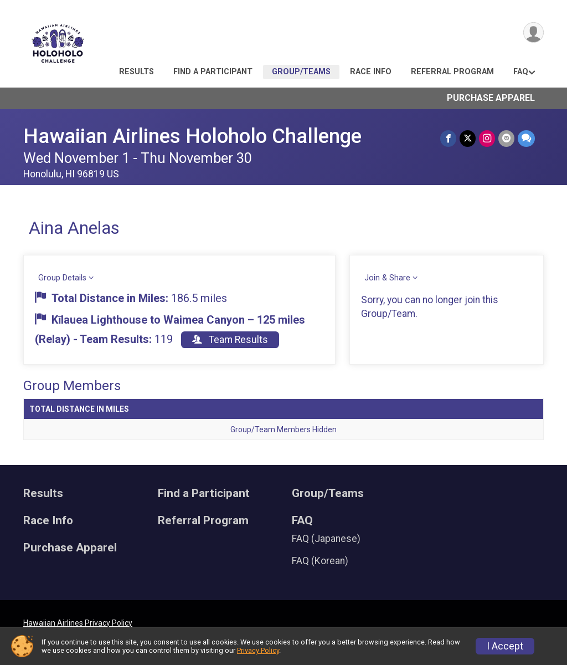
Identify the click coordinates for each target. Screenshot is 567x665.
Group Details (62, 278)
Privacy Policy (258, 650)
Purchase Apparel (491, 98)
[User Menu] (533, 32)
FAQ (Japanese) (326, 538)
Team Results (230, 339)
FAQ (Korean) (320, 560)
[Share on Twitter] (468, 138)
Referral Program (452, 71)
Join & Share (387, 278)
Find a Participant (212, 71)
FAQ (520, 71)
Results (136, 71)
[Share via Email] (506, 138)
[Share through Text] (526, 138)
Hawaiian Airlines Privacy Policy (77, 622)
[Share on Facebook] (448, 138)
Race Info (370, 71)
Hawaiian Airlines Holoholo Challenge (192, 136)
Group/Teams (301, 71)
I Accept (505, 646)
